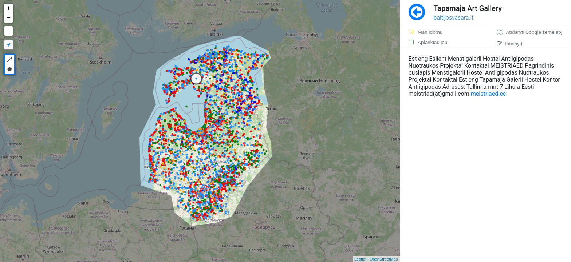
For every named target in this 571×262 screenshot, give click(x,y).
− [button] (9, 17)
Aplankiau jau (428, 42)
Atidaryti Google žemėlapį (529, 32)
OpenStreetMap (384, 259)
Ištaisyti (509, 44)
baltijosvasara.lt (454, 17)
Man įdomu (426, 32)
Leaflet (360, 259)
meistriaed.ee (488, 93)
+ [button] (9, 8)
